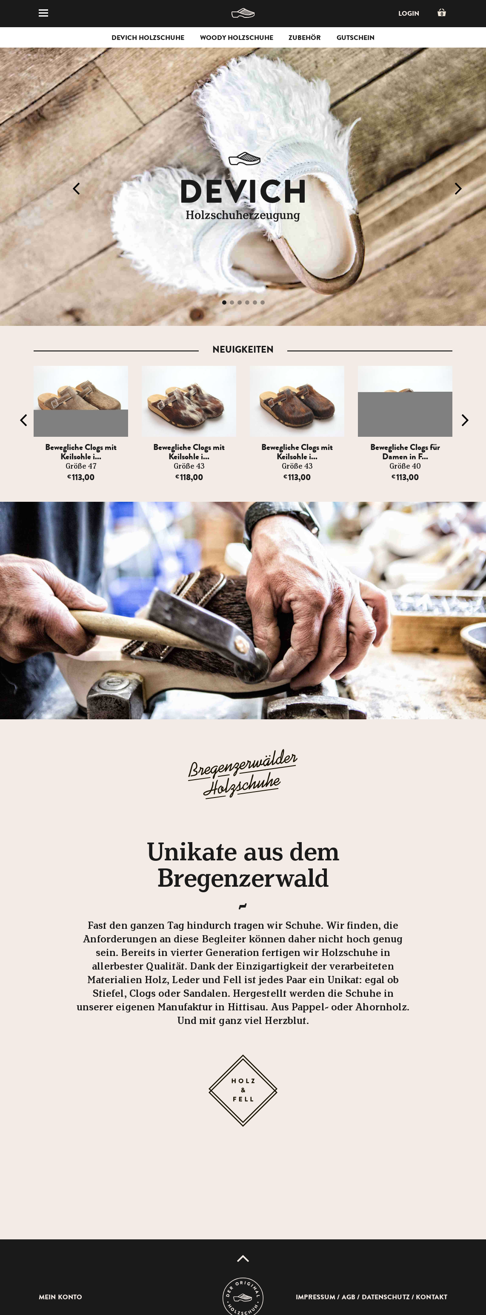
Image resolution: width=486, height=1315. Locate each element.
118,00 (189, 477)
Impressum (315, 1297)
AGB (348, 1297)
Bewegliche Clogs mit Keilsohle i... (81, 452)
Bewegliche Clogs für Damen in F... (405, 452)
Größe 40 (405, 466)
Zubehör (305, 38)
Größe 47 (81, 466)
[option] (83, 424)
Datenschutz (386, 1297)
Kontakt (431, 1297)
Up (243, 1258)
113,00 (80, 477)
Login (408, 13)
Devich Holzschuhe (147, 38)
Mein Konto (60, 1297)
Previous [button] (76, 189)
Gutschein (356, 38)
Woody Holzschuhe (236, 38)
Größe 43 (189, 466)
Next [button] (458, 189)
